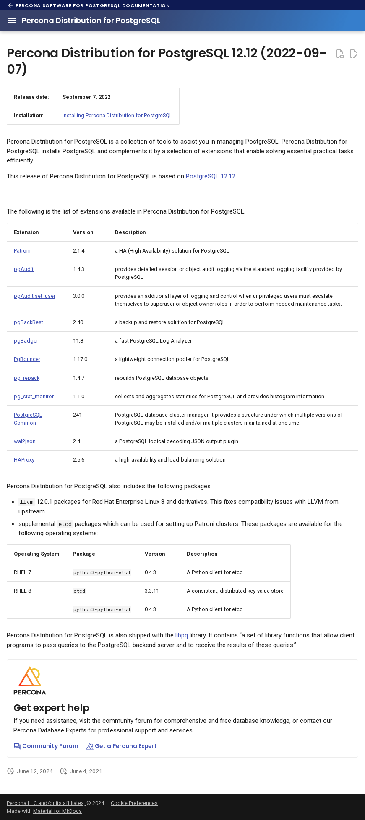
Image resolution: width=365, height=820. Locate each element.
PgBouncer (27, 359)
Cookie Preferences (134, 803)
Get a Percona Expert (121, 746)
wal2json (25, 441)
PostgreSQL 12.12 (210, 176)
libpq (181, 635)
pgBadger (26, 341)
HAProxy (24, 459)
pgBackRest (28, 322)
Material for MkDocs (57, 811)
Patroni (22, 251)
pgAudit (24, 269)
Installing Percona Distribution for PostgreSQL (117, 115)
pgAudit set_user (34, 296)
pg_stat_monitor (34, 396)
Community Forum (45, 746)
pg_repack (26, 378)
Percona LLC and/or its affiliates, (46, 803)
